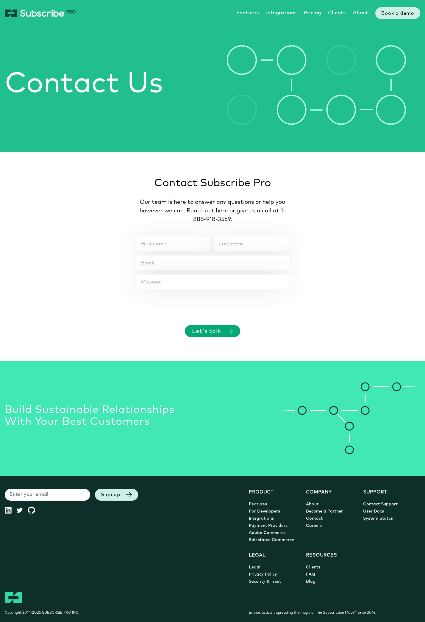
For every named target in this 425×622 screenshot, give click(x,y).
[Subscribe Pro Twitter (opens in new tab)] (21, 510)
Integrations (281, 12)
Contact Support (380, 504)
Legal (254, 567)
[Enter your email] (47, 495)
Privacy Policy (263, 574)
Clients (337, 12)
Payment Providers (268, 526)
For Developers (264, 511)
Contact (314, 518)
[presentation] (181, 304)
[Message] (212, 282)
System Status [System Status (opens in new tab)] (378, 518)
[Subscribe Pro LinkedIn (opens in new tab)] (10, 510)
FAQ (310, 574)
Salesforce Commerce (271, 540)
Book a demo (397, 13)
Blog (310, 581)
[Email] (212, 263)
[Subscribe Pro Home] (40, 13)
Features (247, 12)
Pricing (312, 12)
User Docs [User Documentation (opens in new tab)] (373, 511)
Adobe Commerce (267, 533)
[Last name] (251, 243)
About (360, 12)
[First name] (173, 243)
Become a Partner (324, 511)
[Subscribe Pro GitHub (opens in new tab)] (33, 510)
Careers (314, 526)
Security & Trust (265, 581)
